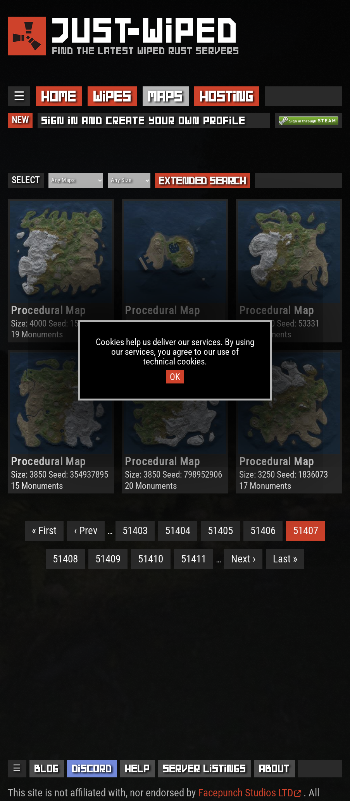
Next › (243, 559)
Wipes (112, 96)
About (274, 768)
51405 (220, 530)
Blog (46, 768)
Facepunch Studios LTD (249, 793)
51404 (177, 530)
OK (175, 376)
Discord (92, 768)
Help (137, 768)
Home (58, 96)
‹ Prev (86, 530)
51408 (65, 559)
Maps (165, 96)
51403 (135, 530)
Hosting (226, 96)
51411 (193, 559)
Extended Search (203, 180)
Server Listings (204, 768)
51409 (108, 559)
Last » (285, 559)
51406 (263, 530)
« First (44, 530)
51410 (150, 559)
